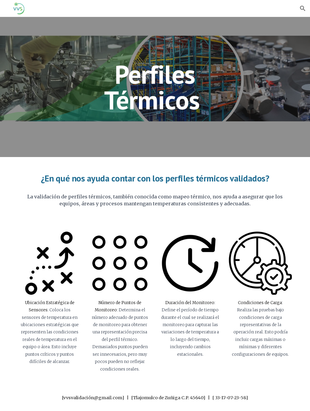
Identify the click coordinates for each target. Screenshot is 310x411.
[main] (155, 87)
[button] (302, 8)
